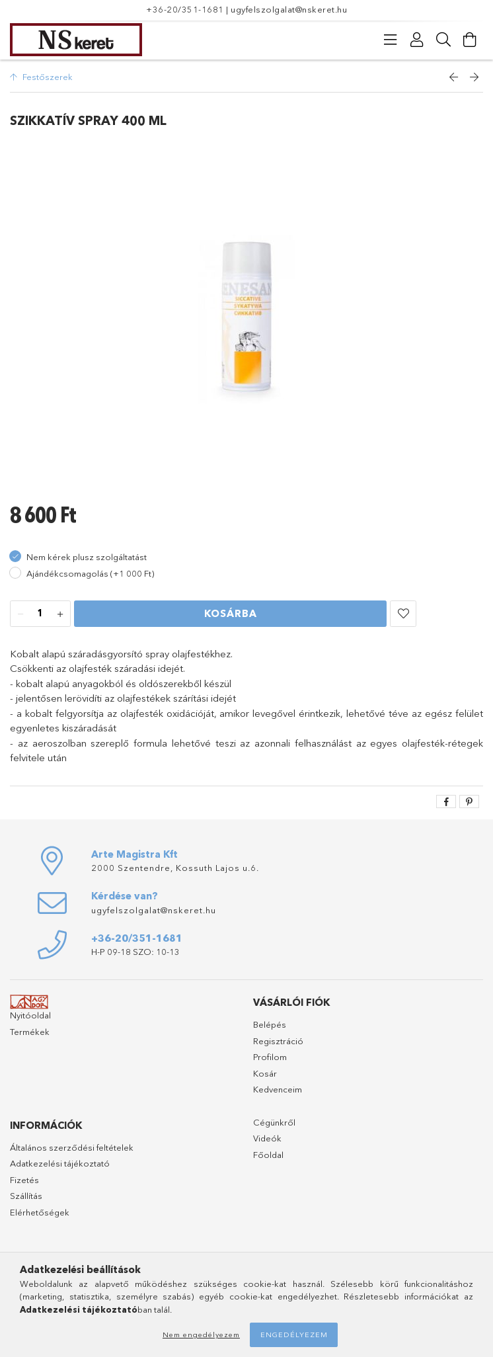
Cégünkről (274, 1122)
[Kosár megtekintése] (470, 39)
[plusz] (60, 614)
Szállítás (26, 1195)
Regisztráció (278, 1041)
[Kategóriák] (390, 39)
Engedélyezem (294, 1334)
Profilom (270, 1056)
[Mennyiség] (40, 614)
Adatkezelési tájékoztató (60, 1163)
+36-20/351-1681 (185, 9)
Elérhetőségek (39, 1212)
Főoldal (268, 1154)
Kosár (265, 1073)
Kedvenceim (277, 1089)
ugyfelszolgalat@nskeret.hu (289, 9)
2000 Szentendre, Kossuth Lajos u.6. (175, 867)
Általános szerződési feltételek (71, 1147)
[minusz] (20, 614)
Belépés (269, 1024)
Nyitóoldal (30, 1015)
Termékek (30, 1031)
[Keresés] (443, 39)
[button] (403, 613)
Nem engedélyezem (201, 1334)
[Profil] (417, 39)
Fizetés (24, 1179)
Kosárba (230, 613)
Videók (267, 1138)
